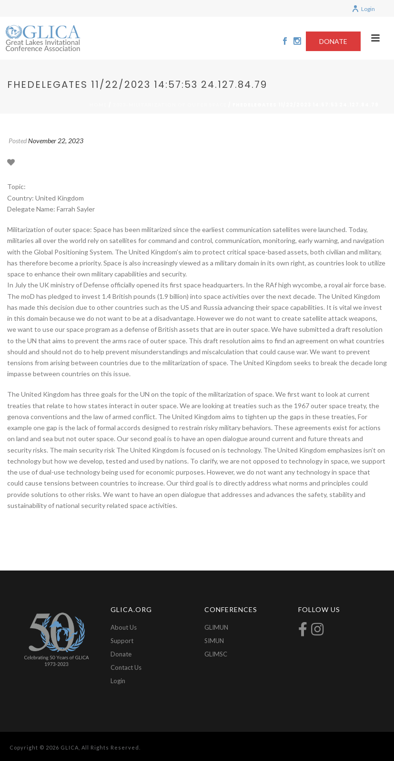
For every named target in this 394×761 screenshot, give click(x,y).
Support (122, 641)
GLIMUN (216, 627)
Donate (121, 654)
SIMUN (214, 641)
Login (363, 8)
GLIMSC (215, 654)
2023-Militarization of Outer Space (170, 104)
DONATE (333, 41)
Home (98, 104)
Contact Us (126, 667)
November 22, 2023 (55, 141)
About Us (124, 627)
